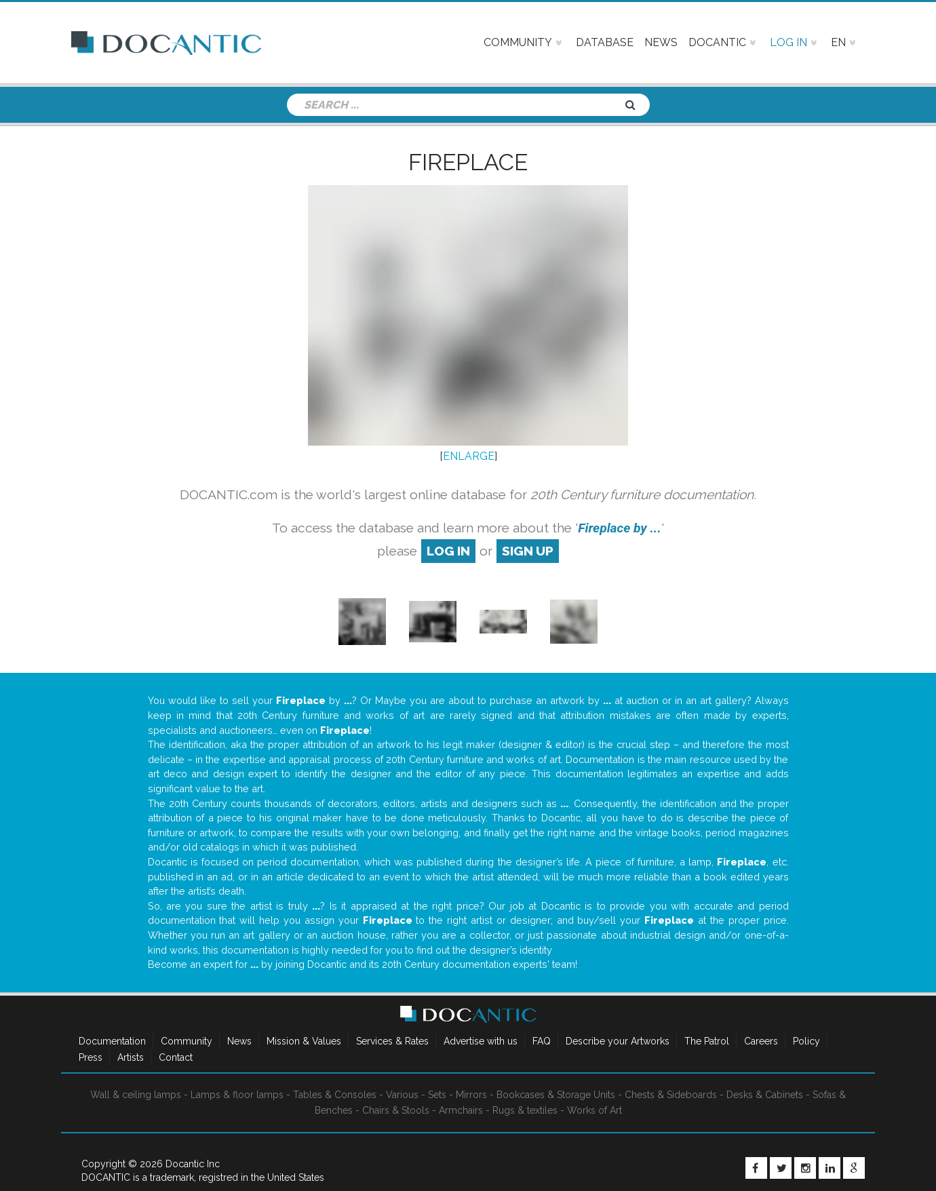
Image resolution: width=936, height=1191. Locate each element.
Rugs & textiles (525, 1110)
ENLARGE (468, 456)
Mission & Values (304, 1041)
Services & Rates (392, 1041)
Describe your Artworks (617, 1041)
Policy (806, 1041)
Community (186, 1041)
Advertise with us (481, 1041)
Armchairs (461, 1110)
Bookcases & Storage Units (555, 1094)
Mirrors (471, 1094)
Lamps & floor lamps (237, 1094)
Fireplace (468, 162)
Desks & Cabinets (764, 1094)
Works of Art (594, 1110)
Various (402, 1094)
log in (448, 550)
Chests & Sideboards (671, 1094)
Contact (176, 1057)
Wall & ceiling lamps (135, 1094)
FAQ (541, 1041)
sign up (527, 550)
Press (90, 1057)
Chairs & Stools (395, 1110)
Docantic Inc (192, 1163)
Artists (130, 1057)
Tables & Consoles (334, 1094)
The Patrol (706, 1041)
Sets (437, 1094)
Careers (761, 1041)
